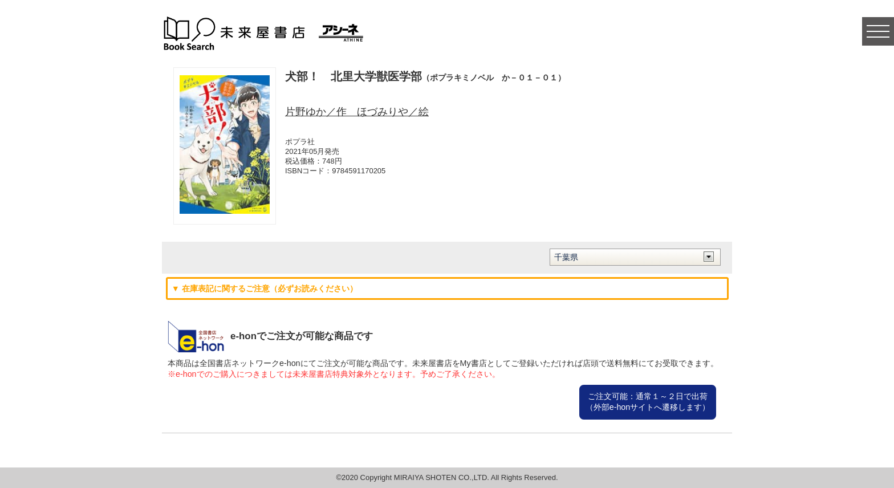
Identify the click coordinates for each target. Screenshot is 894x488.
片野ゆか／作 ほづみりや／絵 (357, 111)
